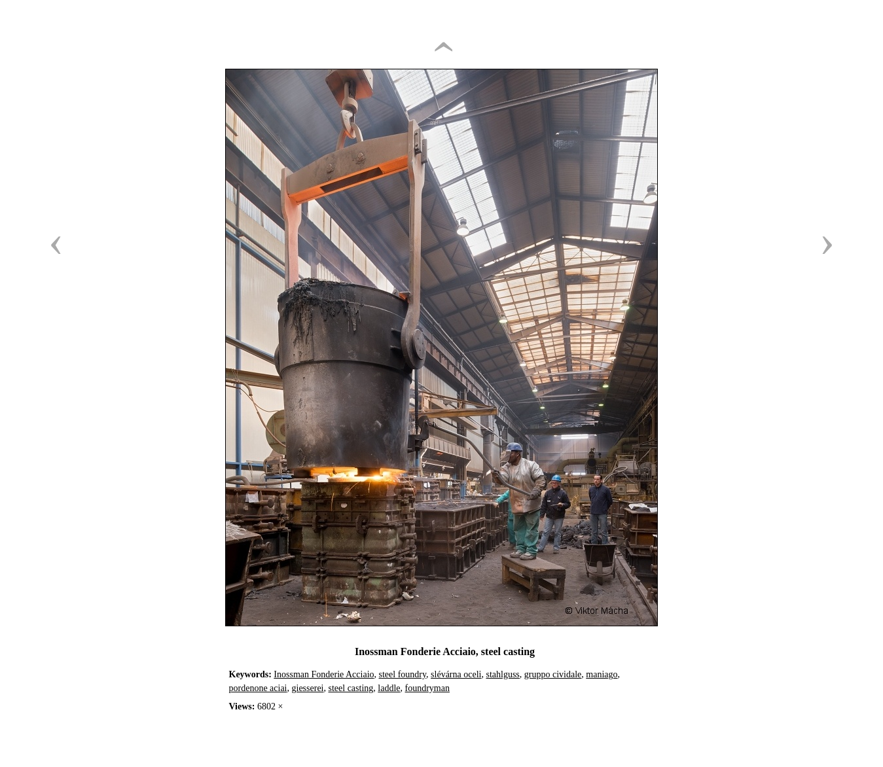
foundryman (427, 688)
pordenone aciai (258, 688)
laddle (389, 688)
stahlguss (502, 674)
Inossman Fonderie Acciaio (324, 674)
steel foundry (403, 674)
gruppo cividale (552, 674)
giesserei (308, 688)
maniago (601, 674)
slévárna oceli (456, 674)
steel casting (351, 688)
